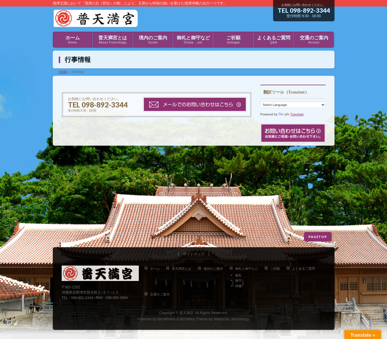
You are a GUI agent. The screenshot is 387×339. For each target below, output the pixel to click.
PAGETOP (317, 237)
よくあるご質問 (303, 268)
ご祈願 (275, 268)
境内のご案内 (213, 268)
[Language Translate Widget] (293, 105)
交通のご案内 (160, 294)
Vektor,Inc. (222, 319)
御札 (238, 275)
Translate (291, 114)
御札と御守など (246, 268)
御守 (238, 280)
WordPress (166, 319)
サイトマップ (193, 254)
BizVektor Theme (194, 319)
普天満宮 (186, 313)
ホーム (155, 268)
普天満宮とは (181, 268)
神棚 (238, 286)
